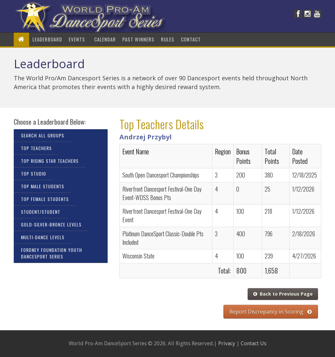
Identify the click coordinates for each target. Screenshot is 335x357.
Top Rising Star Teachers (50, 160)
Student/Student (40, 211)
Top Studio (33, 173)
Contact (191, 39)
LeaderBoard (47, 39)
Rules (167, 39)
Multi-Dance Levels (42, 237)
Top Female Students (45, 198)
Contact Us (253, 343)
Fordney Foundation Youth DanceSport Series (51, 253)
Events (78, 39)
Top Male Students (42, 186)
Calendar (105, 39)
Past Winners (138, 39)
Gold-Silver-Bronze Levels (51, 224)
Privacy (226, 343)
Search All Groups (42, 135)
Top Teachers (36, 148)
